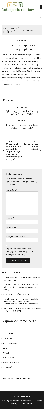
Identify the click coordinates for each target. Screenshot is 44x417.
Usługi (6, 353)
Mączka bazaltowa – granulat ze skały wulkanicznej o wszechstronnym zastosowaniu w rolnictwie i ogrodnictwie (22, 301)
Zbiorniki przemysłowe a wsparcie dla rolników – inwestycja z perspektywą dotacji (20, 287)
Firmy (5, 348)
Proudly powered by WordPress (16, 400)
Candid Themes (26, 403)
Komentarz (11, 190)
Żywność (7, 367)
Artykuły (7, 339)
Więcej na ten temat (11, 84)
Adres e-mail (12, 227)
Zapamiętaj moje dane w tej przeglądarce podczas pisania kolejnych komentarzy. (19, 251)
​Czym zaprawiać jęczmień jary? (17, 294)
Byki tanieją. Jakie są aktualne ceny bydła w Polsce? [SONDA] (22, 113)
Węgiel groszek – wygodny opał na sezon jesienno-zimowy (21, 278)
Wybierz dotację (11, 362)
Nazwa (10, 218)
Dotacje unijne (10, 343)
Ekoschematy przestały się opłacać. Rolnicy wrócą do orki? (22, 126)
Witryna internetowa (15, 236)
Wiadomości (22, 40)
